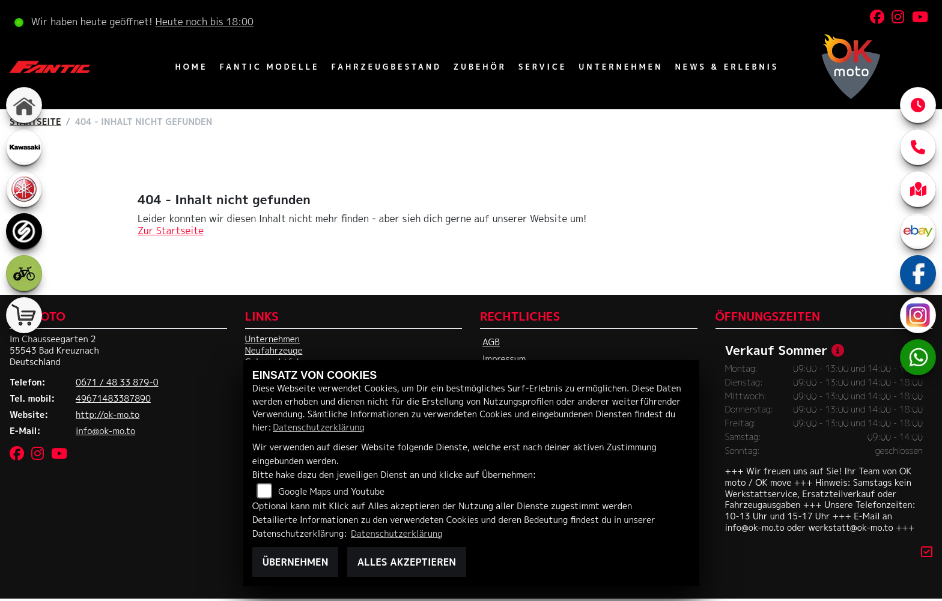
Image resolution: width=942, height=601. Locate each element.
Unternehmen (621, 66)
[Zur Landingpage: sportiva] (24, 231)
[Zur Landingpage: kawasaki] (24, 147)
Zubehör (480, 66)
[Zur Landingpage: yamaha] (24, 189)
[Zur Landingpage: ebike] (24, 273)
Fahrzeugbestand (386, 66)
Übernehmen (296, 562)
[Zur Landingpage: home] (24, 105)
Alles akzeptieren (406, 562)
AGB (491, 342)
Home (191, 66)
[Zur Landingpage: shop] (24, 315)
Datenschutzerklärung (318, 427)
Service (542, 66)
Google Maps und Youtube (331, 492)
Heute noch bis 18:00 (205, 21)
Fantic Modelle (269, 66)
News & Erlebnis (727, 66)
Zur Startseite (171, 230)
